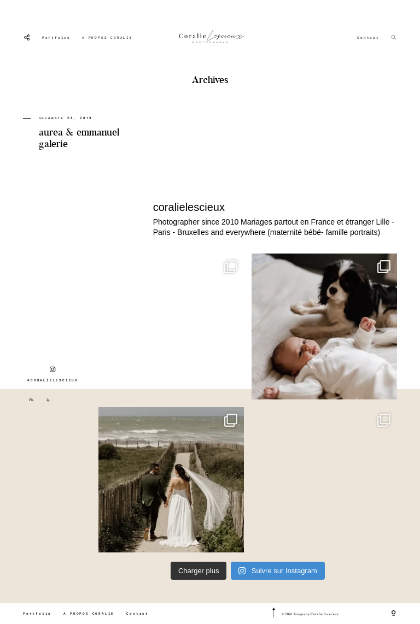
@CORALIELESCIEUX (52, 374)
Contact (368, 38)
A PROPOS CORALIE (107, 38)
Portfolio (56, 38)
